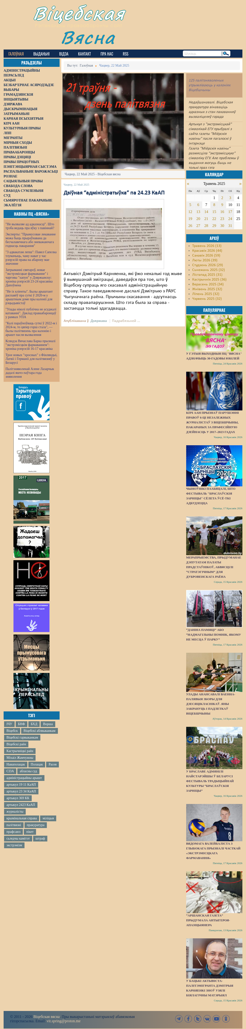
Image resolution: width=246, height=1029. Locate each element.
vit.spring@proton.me (63, 1021)
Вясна (88, 37)
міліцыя (48, 818)
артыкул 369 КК (17, 798)
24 (230, 219)
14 (206, 212)
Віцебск (12, 731)
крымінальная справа (21, 818)
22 (214, 219)
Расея (52, 764)
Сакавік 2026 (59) (206, 255)
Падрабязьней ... (126, 321)
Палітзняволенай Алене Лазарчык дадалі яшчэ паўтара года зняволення (30, 372)
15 (214, 212)
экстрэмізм (14, 845)
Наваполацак (15, 764)
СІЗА (10, 771)
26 (190, 226)
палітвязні (13, 825)
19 (190, 219)
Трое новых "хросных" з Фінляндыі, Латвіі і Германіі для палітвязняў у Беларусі (31, 358)
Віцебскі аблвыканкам (39, 731)
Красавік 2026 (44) (207, 251)
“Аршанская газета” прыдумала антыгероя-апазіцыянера (208, 920)
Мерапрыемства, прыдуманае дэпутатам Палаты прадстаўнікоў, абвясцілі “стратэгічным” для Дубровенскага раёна (213, 567)
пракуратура (35, 825)
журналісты (14, 811)
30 (222, 226)
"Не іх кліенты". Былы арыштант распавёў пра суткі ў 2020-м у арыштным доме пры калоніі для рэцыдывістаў (29, 297)
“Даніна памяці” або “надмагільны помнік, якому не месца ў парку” (213, 634)
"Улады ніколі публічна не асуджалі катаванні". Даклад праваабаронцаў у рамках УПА (31, 313)
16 (222, 212)
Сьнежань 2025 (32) (208, 270)
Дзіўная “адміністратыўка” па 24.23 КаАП (114, 193)
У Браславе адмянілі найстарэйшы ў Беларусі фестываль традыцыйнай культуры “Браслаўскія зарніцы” (210, 781)
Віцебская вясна (46, 1017)
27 (198, 226)
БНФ (21, 724)
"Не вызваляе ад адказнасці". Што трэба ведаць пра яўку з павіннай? (30, 226)
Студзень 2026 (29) (207, 265)
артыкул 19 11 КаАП (21, 784)
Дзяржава (99, 321)
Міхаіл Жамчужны (19, 757)
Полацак (37, 764)
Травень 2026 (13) (206, 246)
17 (230, 212)
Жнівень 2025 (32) (207, 289)
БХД (34, 724)
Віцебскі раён (16, 744)
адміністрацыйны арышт (24, 778)
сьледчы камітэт (18, 838)
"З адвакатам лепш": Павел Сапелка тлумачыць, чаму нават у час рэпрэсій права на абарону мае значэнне (31, 257)
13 (198, 212)
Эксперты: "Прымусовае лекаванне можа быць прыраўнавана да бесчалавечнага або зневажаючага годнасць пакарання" (31, 240)
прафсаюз (13, 832)
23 (222, 219)
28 (206, 226)
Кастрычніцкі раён (19, 751)
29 (214, 226)
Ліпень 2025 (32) (205, 294)
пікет (29, 832)
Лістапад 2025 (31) (207, 275)
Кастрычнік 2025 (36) (209, 280)
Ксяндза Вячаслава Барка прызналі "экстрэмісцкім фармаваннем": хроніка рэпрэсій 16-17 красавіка (30, 345)
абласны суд (28, 771)
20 (198, 219)
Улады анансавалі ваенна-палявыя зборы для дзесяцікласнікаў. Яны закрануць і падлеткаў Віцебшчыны (210, 703)
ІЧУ (9, 724)
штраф (40, 838)
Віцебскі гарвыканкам (22, 737)
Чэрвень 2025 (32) (207, 299)
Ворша (48, 724)
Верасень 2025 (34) (208, 284)
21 (206, 219)
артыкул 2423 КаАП (20, 805)
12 (190, 212)
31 (230, 226)
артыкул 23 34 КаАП (21, 791)
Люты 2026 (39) (204, 260)
